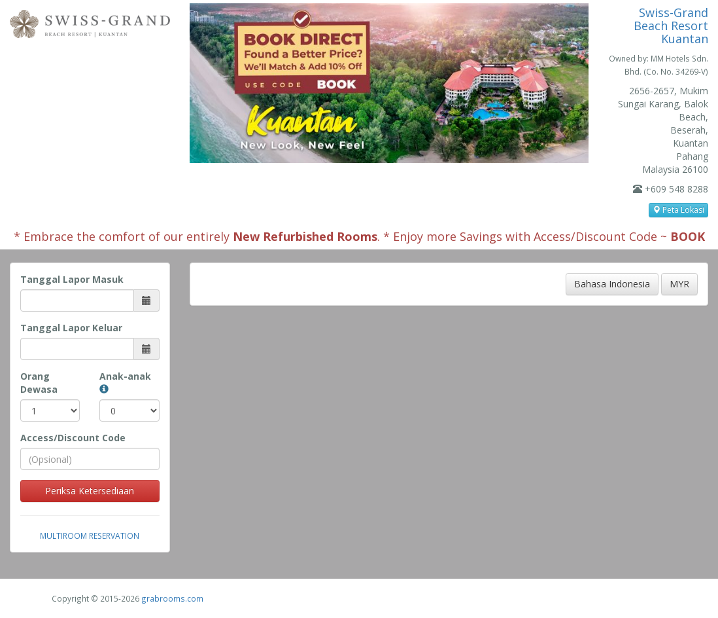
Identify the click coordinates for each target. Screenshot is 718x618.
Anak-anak (125, 381)
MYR (679, 284)
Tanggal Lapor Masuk (72, 279)
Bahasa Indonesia (612, 284)
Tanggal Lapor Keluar (71, 327)
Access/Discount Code (73, 437)
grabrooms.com (172, 598)
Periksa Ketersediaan (89, 490)
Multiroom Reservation (89, 535)
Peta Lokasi (678, 209)
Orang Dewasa (39, 382)
